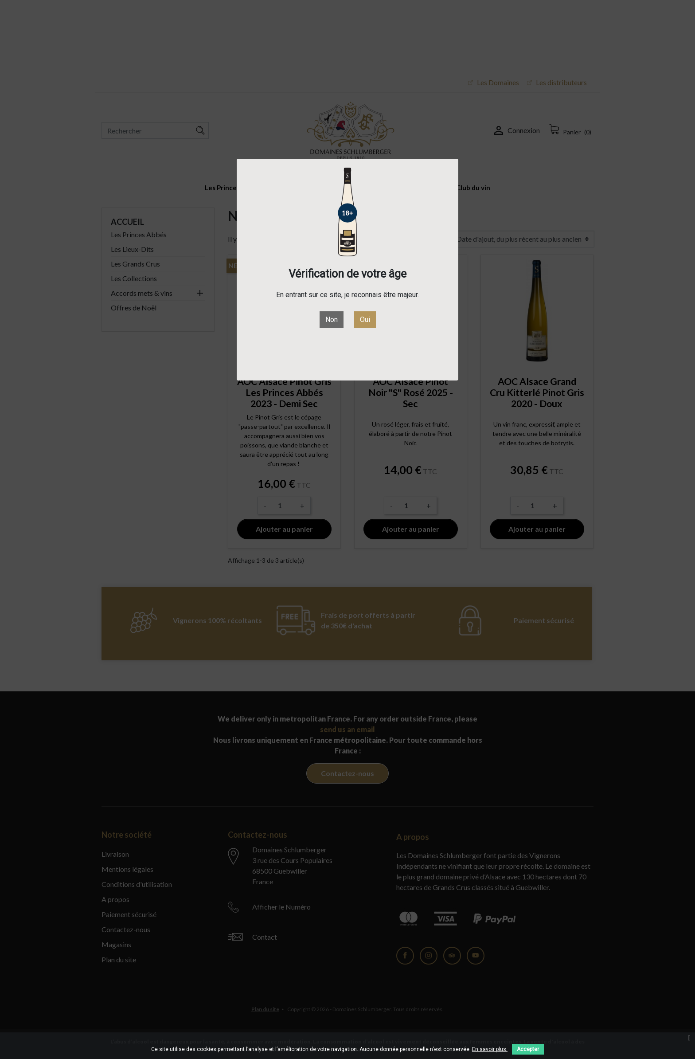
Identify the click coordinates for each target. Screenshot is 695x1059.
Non (331, 319)
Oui (365, 319)
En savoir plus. (490, 1049)
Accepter (528, 1049)
